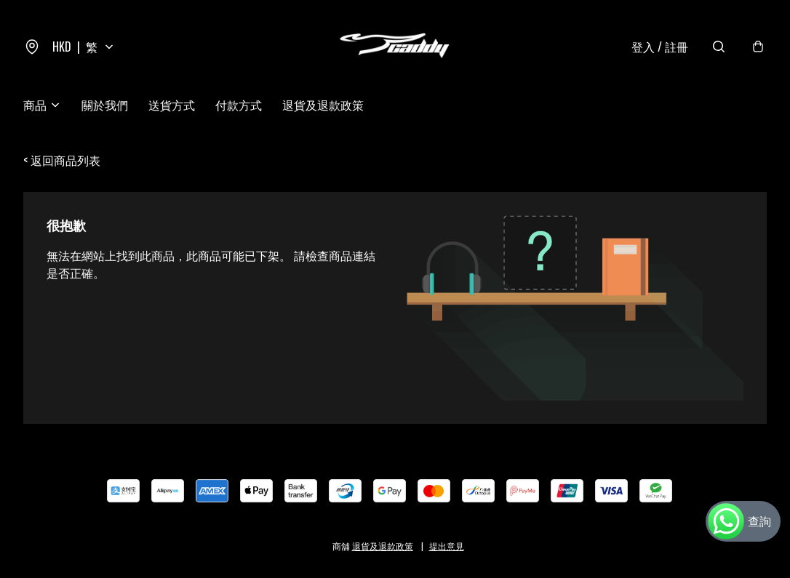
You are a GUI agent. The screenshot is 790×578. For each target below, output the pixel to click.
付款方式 (238, 104)
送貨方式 (171, 104)
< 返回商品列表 (61, 160)
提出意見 (446, 545)
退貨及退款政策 (323, 104)
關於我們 (104, 104)
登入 (659, 46)
